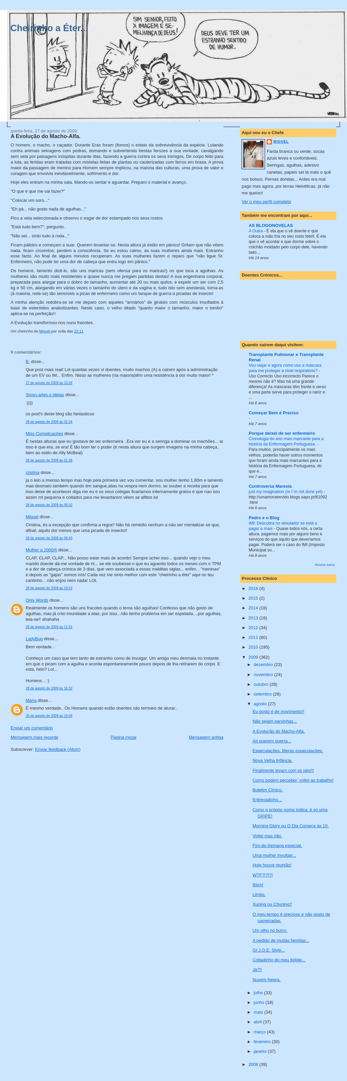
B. (28, 361)
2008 (253, 1064)
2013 (253, 617)
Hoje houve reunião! (272, 864)
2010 (253, 647)
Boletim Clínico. (268, 789)
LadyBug (34, 638)
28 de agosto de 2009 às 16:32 (49, 688)
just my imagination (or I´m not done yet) (286, 491)
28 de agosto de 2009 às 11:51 (49, 627)
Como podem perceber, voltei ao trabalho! (293, 780)
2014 (253, 607)
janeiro (261, 1051)
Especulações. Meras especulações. (288, 750)
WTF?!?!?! (263, 875)
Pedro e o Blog (264, 517)
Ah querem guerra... (272, 740)
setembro (263, 694)
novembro (264, 674)
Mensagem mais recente (34, 737)
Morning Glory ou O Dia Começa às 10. (291, 825)
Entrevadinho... (267, 799)
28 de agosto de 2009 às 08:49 (49, 538)
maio (259, 1012)
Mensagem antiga (206, 737)
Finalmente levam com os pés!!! (283, 770)
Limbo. (259, 894)
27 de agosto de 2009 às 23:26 (49, 383)
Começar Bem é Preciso (273, 412)
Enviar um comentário (32, 727)
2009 (253, 657)
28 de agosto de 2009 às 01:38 (49, 460)
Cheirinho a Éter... (49, 28)
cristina (32, 472)
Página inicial (124, 737)
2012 (253, 627)
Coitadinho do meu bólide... (279, 959)
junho (259, 1002)
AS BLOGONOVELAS (271, 225)
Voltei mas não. (267, 835)
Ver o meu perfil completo (266, 201)
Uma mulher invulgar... (274, 855)
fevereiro (263, 1041)
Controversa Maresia (270, 486)
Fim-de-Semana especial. (277, 845)
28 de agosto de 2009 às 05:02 (49, 505)
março (260, 1031)
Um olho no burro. (270, 930)
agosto (261, 703)
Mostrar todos (325, 564)
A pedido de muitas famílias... (281, 940)
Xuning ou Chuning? (272, 904)
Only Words (37, 600)
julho (259, 992)
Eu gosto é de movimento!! (279, 711)
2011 (253, 637)
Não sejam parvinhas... (275, 721)
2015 (253, 598)
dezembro (264, 664)
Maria (31, 700)
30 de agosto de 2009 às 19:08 (49, 716)
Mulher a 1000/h (41, 549)
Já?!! (257, 969)
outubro (262, 684)
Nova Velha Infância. (272, 760)
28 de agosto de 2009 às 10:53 (49, 588)
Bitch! (258, 884)
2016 (253, 588)
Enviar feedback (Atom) (58, 749)
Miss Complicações (44, 433)
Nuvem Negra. (267, 979)
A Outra (256, 231)
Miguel (32, 516)
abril (258, 1021)
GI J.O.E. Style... (269, 950)
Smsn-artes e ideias (45, 394)
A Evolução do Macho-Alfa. (279, 731)
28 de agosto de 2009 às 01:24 (49, 422)
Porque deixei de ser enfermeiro (282, 433)
